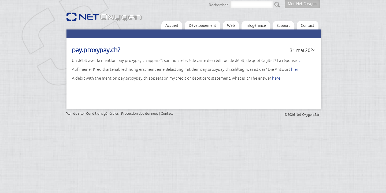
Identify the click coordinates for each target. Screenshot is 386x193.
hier (294, 69)
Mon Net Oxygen (302, 4)
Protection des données (139, 113)
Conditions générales (102, 113)
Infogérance (256, 25)
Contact (307, 25)
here (276, 78)
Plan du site (75, 113)
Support (283, 25)
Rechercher (218, 5)
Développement (202, 25)
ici (300, 60)
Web (231, 25)
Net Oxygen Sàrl (308, 114)
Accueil (171, 25)
